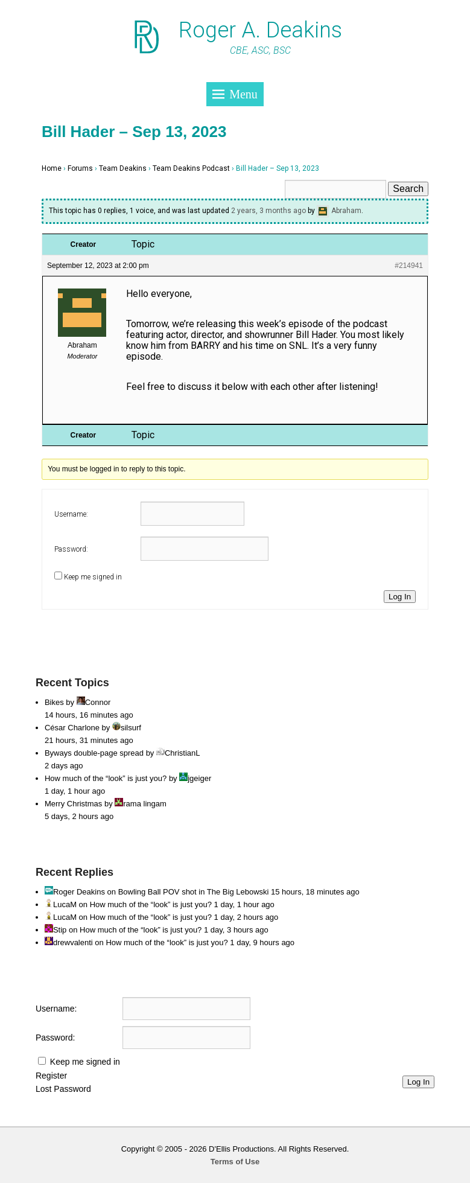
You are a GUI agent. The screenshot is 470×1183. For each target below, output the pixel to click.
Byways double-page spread (94, 752)
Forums (80, 168)
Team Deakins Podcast (191, 168)
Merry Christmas (73, 803)
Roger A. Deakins (260, 30)
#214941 (409, 265)
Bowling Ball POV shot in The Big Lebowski (193, 891)
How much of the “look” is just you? (106, 778)
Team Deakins (123, 168)
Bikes (54, 702)
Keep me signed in (93, 577)
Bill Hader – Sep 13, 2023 (134, 132)
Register (51, 1075)
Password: (71, 549)
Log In (400, 596)
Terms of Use (235, 1161)
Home (52, 168)
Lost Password (63, 1089)
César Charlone (72, 727)
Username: (71, 514)
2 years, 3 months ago (268, 210)
